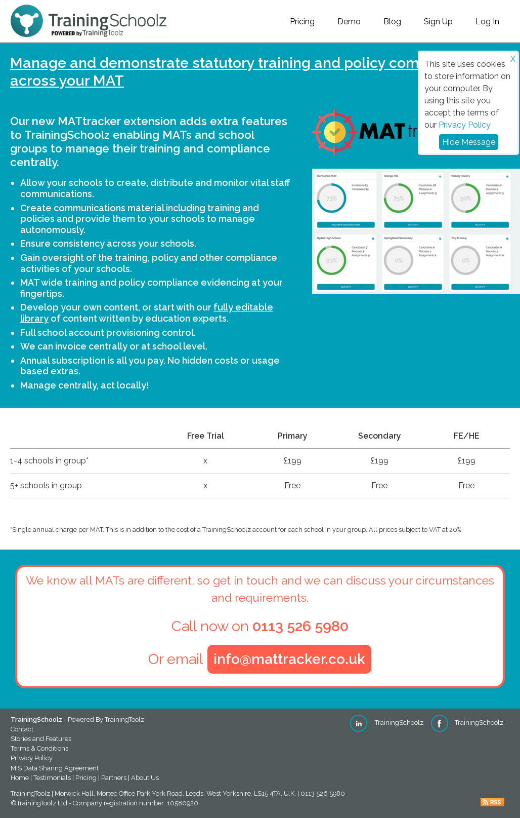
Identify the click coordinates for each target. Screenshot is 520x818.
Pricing (302, 21)
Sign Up (438, 21)
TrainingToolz (124, 719)
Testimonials (52, 778)
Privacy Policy (465, 125)
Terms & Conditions (39, 748)
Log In (487, 21)
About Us (145, 778)
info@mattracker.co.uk (289, 659)
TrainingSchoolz (386, 722)
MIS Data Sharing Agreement (55, 768)
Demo (349, 21)
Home (20, 778)
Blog (392, 21)
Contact (22, 729)
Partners (113, 778)
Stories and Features (41, 739)
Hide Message (468, 142)
